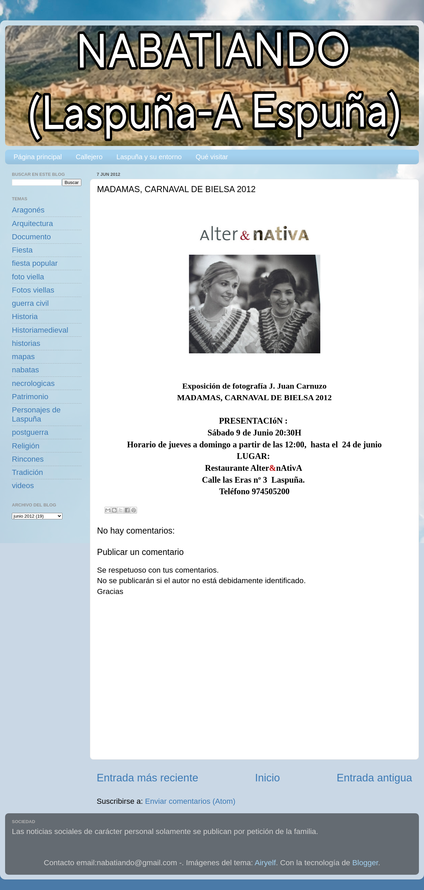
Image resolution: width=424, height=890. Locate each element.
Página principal (38, 157)
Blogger (365, 862)
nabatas (25, 370)
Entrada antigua (374, 778)
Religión (25, 446)
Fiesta (22, 250)
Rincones (28, 459)
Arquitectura (32, 223)
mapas (23, 356)
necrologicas (33, 383)
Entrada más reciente (147, 778)
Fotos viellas (33, 290)
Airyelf (265, 862)
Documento (31, 237)
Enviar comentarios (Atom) (190, 801)
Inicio (267, 778)
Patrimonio (30, 396)
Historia (25, 316)
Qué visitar (212, 157)
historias (26, 343)
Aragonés (28, 210)
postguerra (30, 432)
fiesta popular (35, 263)
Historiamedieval (40, 330)
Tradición (27, 472)
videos (23, 485)
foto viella (28, 277)
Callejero (89, 157)
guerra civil (30, 303)
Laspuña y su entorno (148, 157)
